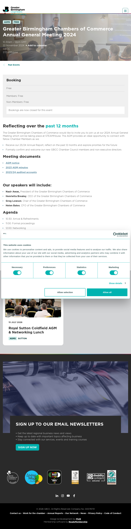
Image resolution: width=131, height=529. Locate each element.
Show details (115, 283)
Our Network (71, 513)
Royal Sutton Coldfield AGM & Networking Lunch (33, 330)
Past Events (14, 65)
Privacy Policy (95, 513)
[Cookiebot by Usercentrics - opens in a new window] (115, 234)
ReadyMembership (78, 522)
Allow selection (65, 292)
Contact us (15, 513)
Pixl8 (78, 519)
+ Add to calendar (36, 45)
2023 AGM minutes (17, 167)
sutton (22, 338)
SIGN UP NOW (27, 447)
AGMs (7, 22)
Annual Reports (55, 513)
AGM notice (12, 163)
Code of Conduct (112, 513)
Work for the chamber (34, 513)
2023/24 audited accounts (21, 172)
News (83, 513)
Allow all (107, 292)
